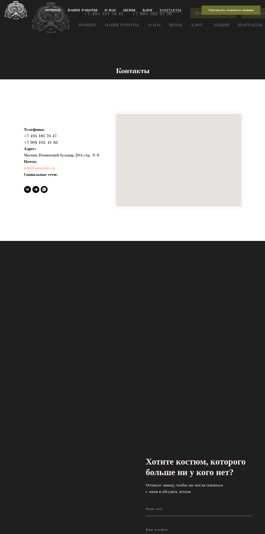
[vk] (27, 189)
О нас (110, 10)
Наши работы (83, 10)
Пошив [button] (53, 10)
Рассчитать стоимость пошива (231, 10)
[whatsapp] (44, 189)
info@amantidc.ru (39, 168)
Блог (147, 10)
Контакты (171, 10)
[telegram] (35, 189)
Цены (129, 10)
